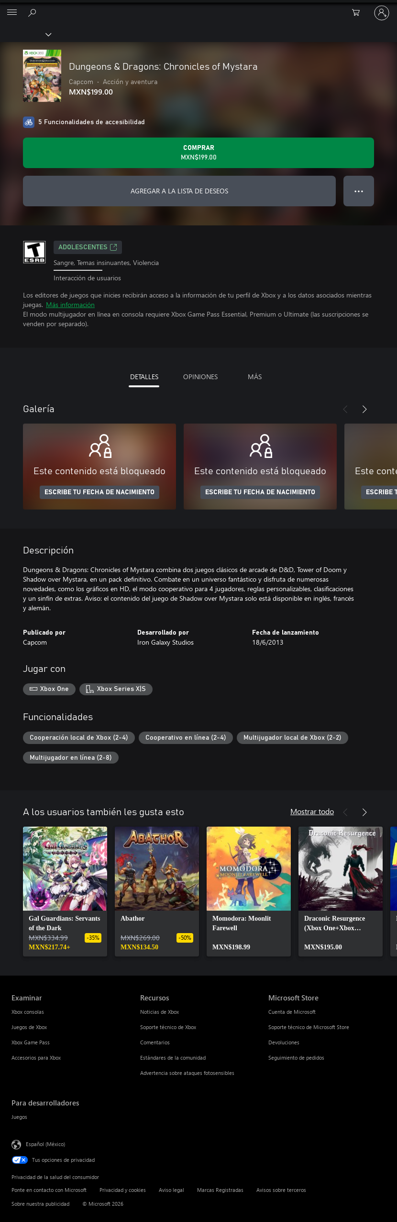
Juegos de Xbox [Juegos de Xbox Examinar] (29, 1027)
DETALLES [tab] (144, 376)
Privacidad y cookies (122, 1190)
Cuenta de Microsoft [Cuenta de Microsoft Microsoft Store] (292, 1012)
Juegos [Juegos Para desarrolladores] (19, 1117)
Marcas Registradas (220, 1190)
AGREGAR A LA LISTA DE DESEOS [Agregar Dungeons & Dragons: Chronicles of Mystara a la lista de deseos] (179, 190)
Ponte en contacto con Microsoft (49, 1190)
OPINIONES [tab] (200, 376)
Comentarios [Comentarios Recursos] (155, 1042)
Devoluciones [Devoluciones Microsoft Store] (283, 1042)
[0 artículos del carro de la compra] (358, 12)
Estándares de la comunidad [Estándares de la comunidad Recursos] (173, 1057)
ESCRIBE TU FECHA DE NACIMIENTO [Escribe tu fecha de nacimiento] (99, 492)
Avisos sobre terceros (281, 1190)
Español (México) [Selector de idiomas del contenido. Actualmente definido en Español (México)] (45, 1144)
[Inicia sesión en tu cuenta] (381, 12)
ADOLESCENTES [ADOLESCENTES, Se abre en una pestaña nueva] (87, 247)
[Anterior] (345, 409)
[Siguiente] (364, 409)
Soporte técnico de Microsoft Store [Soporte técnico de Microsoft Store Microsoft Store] (308, 1027)
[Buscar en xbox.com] (33, 12)
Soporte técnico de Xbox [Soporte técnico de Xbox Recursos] (168, 1027)
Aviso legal (171, 1190)
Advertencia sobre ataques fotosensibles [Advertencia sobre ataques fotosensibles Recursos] (187, 1073)
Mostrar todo (312, 811)
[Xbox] (25, 34)
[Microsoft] (198, 7)
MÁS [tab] (255, 376)
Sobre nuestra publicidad (40, 1204)
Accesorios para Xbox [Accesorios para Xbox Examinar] (36, 1057)
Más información (70, 304)
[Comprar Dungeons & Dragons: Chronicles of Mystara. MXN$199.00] (198, 153)
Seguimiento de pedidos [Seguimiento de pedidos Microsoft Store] (296, 1057)
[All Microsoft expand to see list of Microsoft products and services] (11, 12)
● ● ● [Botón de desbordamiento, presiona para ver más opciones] (359, 190)
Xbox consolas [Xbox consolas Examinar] (27, 1012)
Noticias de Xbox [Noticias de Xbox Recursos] (159, 1012)
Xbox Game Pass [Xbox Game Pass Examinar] (30, 1042)
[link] (65, 891)
